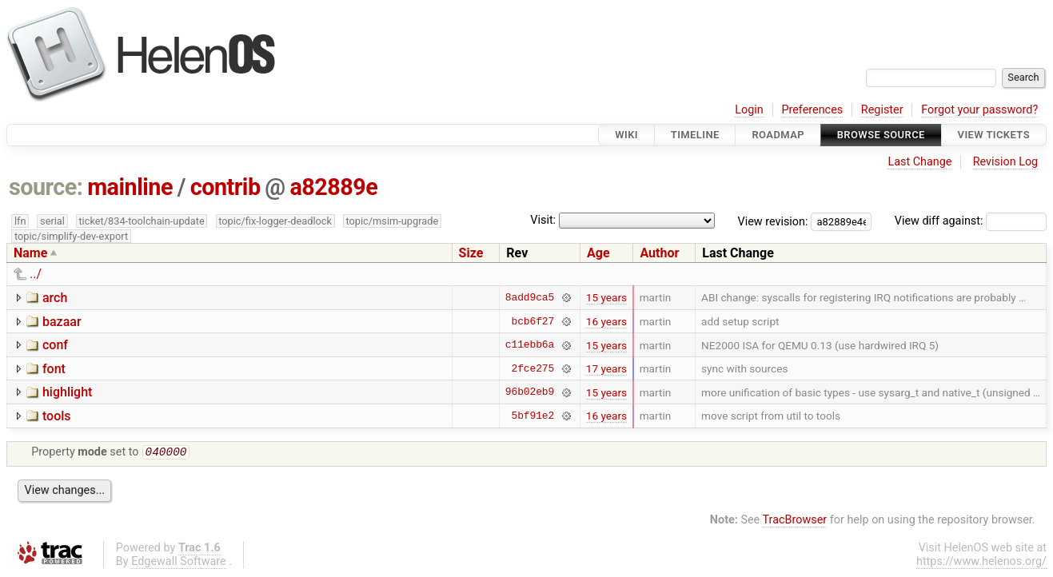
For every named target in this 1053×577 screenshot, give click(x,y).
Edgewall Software (178, 563)
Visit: (543, 220)
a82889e (333, 187)
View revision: (773, 221)
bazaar (62, 321)
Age (598, 253)
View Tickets (994, 135)
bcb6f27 (533, 321)
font (54, 368)
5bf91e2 (533, 415)
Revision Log (1006, 162)
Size (471, 253)
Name (30, 253)
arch (54, 297)
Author (659, 253)
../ (36, 273)
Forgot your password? (979, 110)
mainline (130, 187)
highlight (67, 392)
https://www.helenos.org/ (981, 563)
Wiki (626, 135)
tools (56, 416)
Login (749, 110)
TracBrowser (795, 521)
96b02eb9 (529, 392)
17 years (606, 368)
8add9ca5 (529, 297)
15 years (606, 297)
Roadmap (778, 135)
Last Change (919, 162)
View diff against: (971, 221)
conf (55, 344)
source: (46, 187)
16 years (606, 321)
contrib (225, 187)
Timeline (695, 135)
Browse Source (881, 135)
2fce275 (533, 368)
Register (882, 110)
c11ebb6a (529, 345)
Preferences (812, 110)
